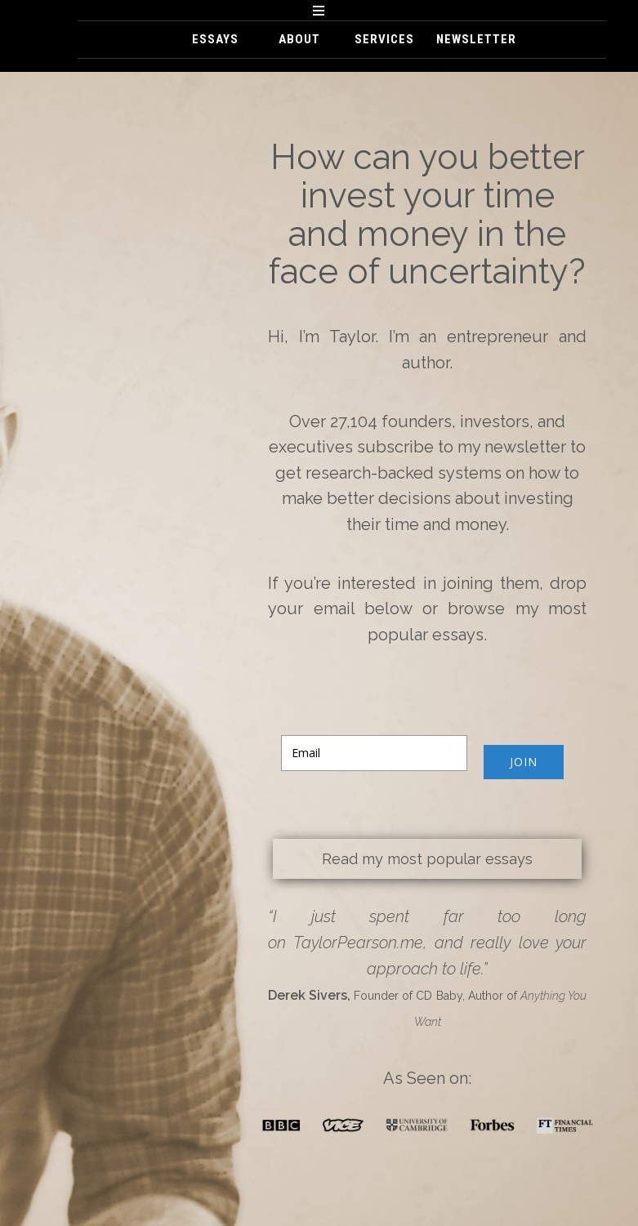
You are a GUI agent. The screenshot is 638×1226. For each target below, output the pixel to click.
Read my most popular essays (427, 858)
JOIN (524, 761)
